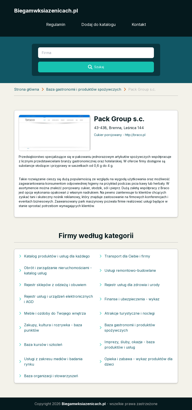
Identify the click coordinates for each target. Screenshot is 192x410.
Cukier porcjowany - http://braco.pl (119, 135)
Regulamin (55, 24)
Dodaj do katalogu (98, 24)
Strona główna (26, 89)
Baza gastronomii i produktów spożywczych (83, 89)
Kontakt (139, 24)
